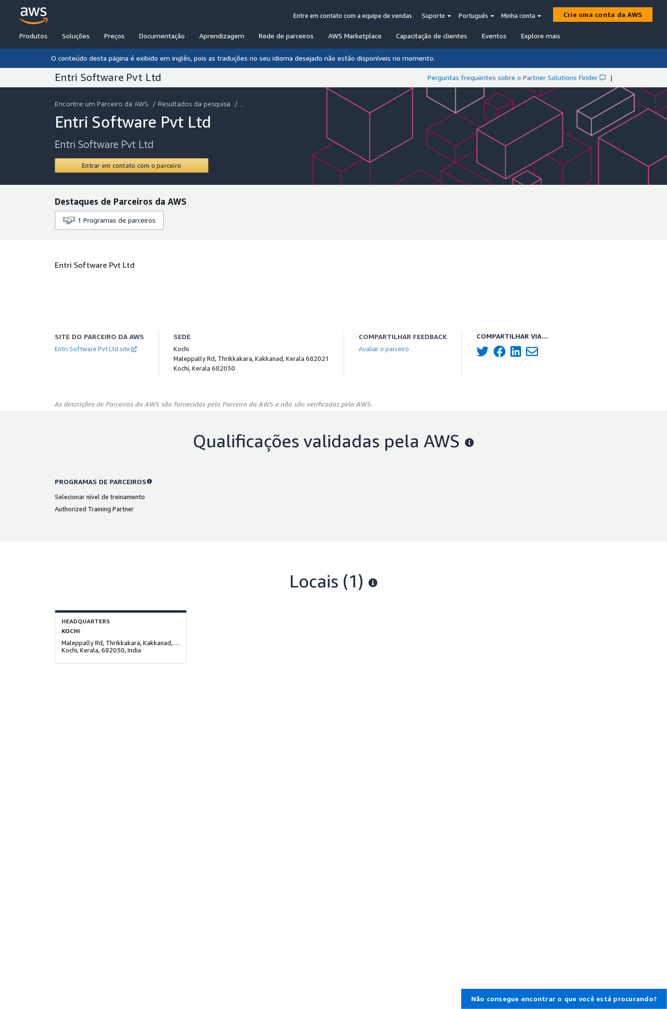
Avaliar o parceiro (384, 349)
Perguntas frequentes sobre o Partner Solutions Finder (516, 77)
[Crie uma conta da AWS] (602, 14)
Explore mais (540, 36)
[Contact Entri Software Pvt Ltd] (131, 165)
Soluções (76, 36)
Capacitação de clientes (431, 36)
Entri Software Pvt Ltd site (96, 349)
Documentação (162, 36)
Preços (114, 36)
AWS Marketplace (354, 36)
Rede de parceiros (286, 36)
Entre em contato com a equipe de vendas (352, 15)
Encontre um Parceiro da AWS (102, 103)
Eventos (494, 36)
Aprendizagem (221, 36)
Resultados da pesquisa (195, 103)
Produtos (33, 36)
